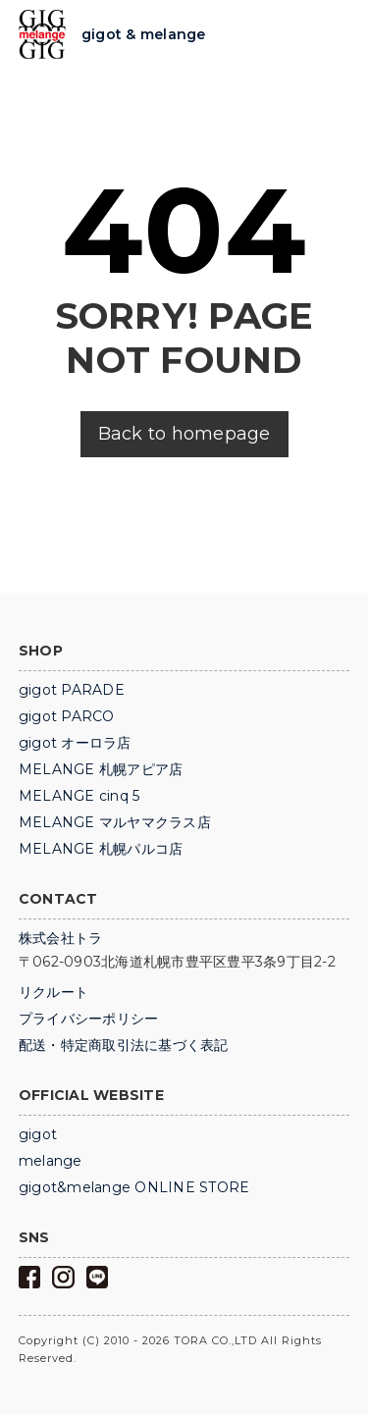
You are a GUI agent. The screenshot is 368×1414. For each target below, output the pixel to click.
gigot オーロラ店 (75, 743)
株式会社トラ (61, 938)
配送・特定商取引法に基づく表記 (124, 1045)
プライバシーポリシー (89, 1018)
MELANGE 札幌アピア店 (101, 769)
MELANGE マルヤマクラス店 (115, 822)
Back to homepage (184, 434)
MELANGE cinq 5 (79, 796)
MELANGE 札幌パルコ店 (101, 849)
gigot (38, 1134)
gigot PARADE (72, 690)
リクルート (53, 992)
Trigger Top (333, 35)
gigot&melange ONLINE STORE (134, 1187)
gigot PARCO (67, 716)
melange (50, 1161)
